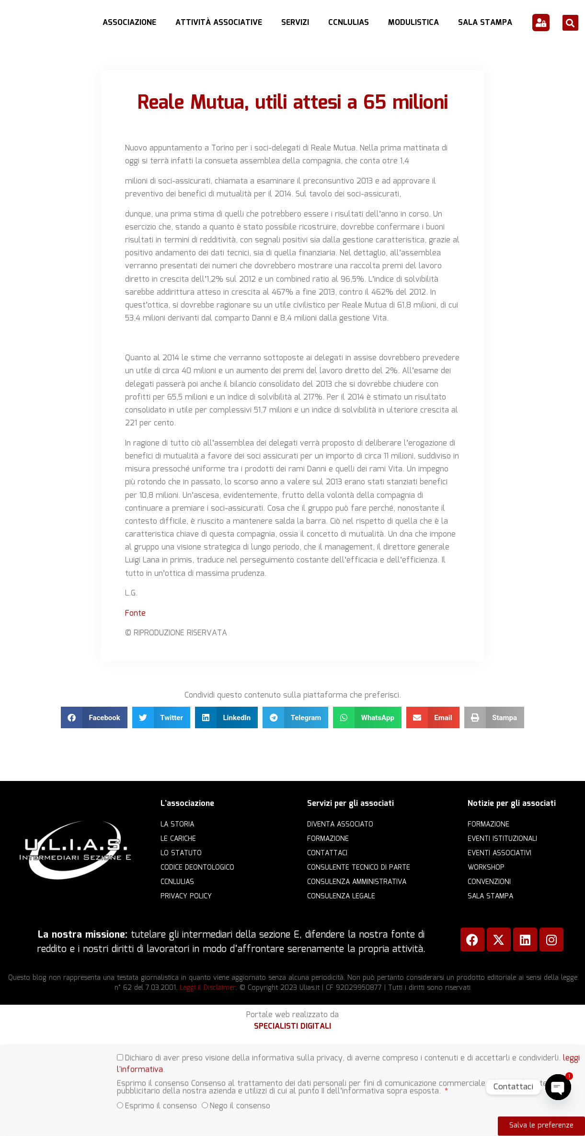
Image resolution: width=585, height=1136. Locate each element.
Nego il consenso (240, 1097)
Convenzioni (489, 882)
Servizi (295, 23)
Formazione (328, 839)
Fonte (135, 614)
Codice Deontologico (197, 867)
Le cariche (178, 839)
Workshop (486, 867)
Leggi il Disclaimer (208, 988)
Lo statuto (181, 853)
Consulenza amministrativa (356, 882)
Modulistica (413, 23)
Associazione (129, 23)
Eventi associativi (499, 853)
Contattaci (327, 853)
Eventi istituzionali (502, 839)
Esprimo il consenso (161, 1097)
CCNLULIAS (348, 23)
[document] (292, 1090)
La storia (177, 824)
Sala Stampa (485, 23)
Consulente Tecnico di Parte (358, 867)
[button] (570, 23)
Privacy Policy (186, 896)
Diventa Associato (340, 824)
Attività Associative (218, 23)
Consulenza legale (341, 896)
